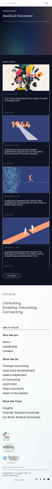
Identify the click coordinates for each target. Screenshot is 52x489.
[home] (9, 3)
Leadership (10, 347)
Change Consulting (15, 366)
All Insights (11, 275)
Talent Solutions (13, 389)
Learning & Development (19, 371)
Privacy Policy (19, 480)
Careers (8, 351)
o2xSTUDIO (10, 384)
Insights (8, 408)
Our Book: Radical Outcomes (21, 417)
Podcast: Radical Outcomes (21, 413)
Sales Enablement (15, 375)
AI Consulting (11, 380)
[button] (46, 3)
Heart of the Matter (15, 393)
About (7, 342)
